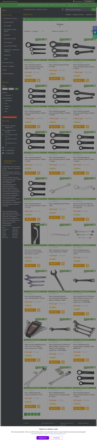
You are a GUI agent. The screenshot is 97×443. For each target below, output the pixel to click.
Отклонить (56, 438)
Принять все (43, 438)
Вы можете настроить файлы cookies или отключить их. (47, 433)
